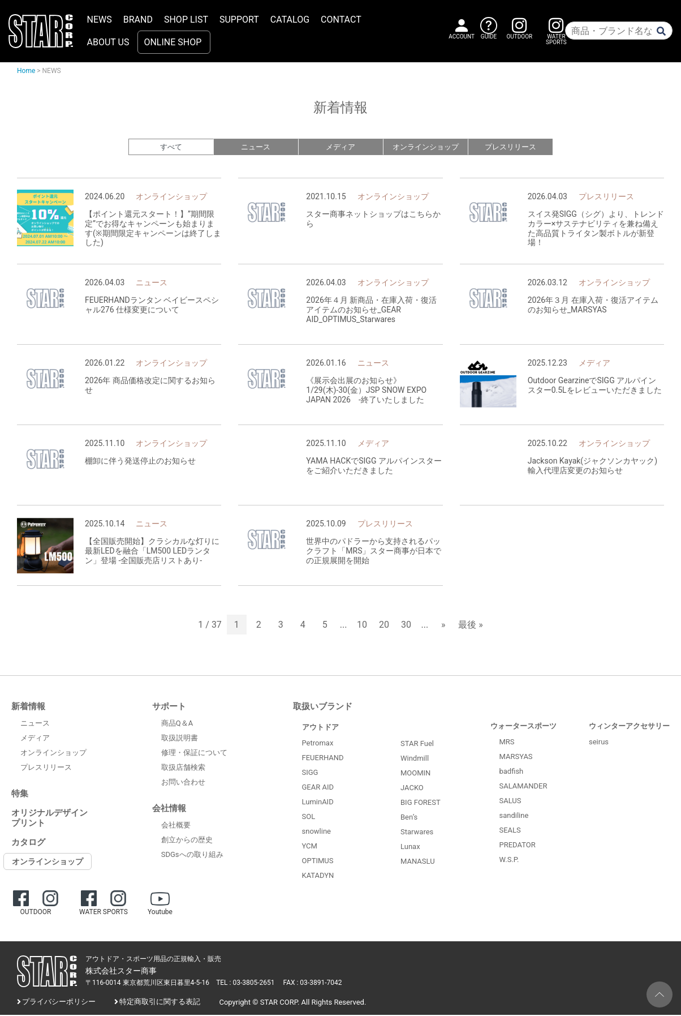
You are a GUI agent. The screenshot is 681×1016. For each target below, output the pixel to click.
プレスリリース (510, 147)
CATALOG (289, 19)
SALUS (510, 802)
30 (406, 625)
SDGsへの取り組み (192, 855)
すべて (171, 147)
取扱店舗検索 (183, 768)
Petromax (318, 744)
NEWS (99, 19)
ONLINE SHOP (172, 42)
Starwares (416, 833)
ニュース (255, 147)
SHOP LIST (186, 19)
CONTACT (341, 19)
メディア (340, 147)
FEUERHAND (323, 759)
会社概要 (176, 826)
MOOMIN (415, 774)
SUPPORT (239, 19)
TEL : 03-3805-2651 (245, 984)
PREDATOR (517, 846)
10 (362, 625)
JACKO (412, 788)
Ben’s (408, 818)
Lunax (410, 847)
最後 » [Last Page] (470, 625)
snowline (316, 832)
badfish (511, 772)
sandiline (514, 816)
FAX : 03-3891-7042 (312, 984)
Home (26, 71)
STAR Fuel (417, 744)
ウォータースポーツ (523, 727)
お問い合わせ (183, 783)
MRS (507, 743)
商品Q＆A (177, 724)
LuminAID (318, 803)
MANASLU (417, 862)
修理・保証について (194, 753)
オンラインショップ (426, 147)
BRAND (138, 19)
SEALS (510, 831)
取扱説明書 (179, 739)
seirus (599, 743)
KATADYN (318, 876)
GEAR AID (318, 788)
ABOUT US (108, 42)
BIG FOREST (420, 803)
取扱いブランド (322, 707)
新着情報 (28, 707)
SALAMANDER (523, 787)
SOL (309, 817)
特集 (19, 795)
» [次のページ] (443, 625)
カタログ (28, 843)
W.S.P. (509, 860)
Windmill (414, 759)
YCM (309, 847)
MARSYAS (516, 757)
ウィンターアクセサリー (629, 727)
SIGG (310, 773)
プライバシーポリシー (59, 1002)
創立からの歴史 (187, 841)
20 (384, 625)
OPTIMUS (318, 862)
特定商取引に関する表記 (159, 1002)
